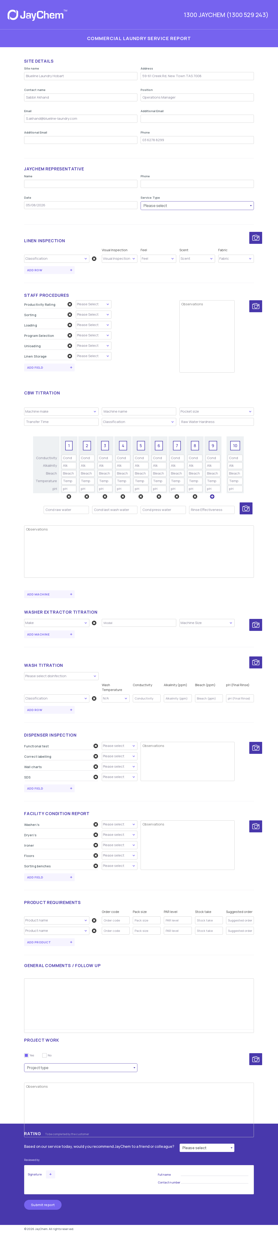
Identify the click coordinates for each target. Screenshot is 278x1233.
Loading (48, 325)
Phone (145, 132)
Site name (31, 68)
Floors (61, 855)
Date (27, 197)
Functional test (61, 746)
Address (147, 68)
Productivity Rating (48, 304)
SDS (61, 777)
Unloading (48, 346)
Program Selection (48, 335)
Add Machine (38, 594)
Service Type (150, 197)
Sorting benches (61, 866)
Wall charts (61, 766)
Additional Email (152, 111)
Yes (32, 1055)
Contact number (169, 1182)
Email (27, 111)
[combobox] (197, 205)
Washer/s (61, 824)
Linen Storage (48, 356)
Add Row (34, 270)
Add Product (39, 942)
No (49, 1055)
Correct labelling (61, 756)
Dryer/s (61, 835)
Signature (35, 1174)
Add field (35, 367)
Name (28, 176)
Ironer (61, 845)
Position (147, 90)
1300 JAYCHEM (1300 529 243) (226, 15)
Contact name (34, 90)
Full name (164, 1175)
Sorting (48, 314)
